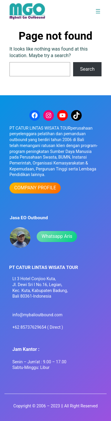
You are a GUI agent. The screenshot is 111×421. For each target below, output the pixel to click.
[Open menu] (98, 11)
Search (87, 69)
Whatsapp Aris (56, 236)
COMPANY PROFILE (35, 188)
